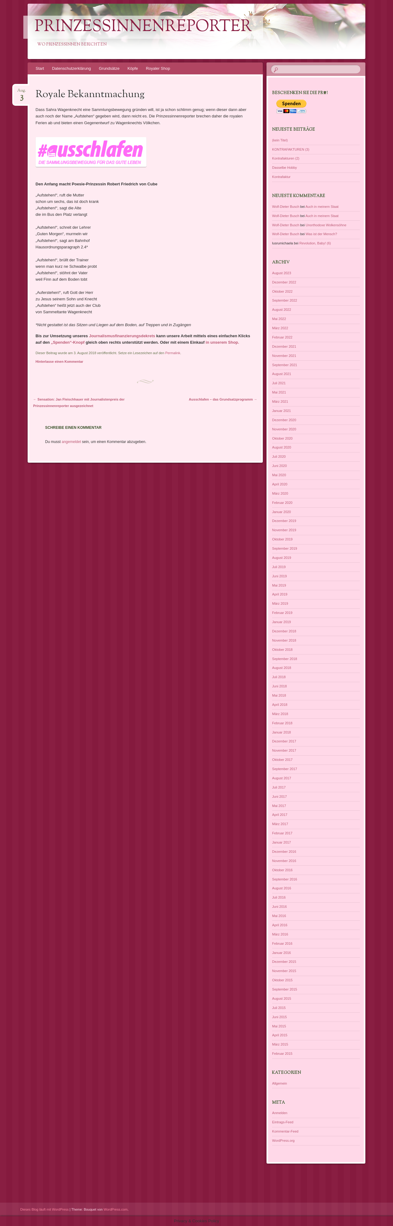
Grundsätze (109, 68)
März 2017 (280, 824)
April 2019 (279, 594)
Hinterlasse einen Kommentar (59, 361)
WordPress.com (116, 1209)
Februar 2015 (282, 1053)
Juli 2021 (279, 383)
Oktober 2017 (282, 759)
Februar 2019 (282, 613)
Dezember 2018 (284, 631)
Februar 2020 (282, 502)
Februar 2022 (282, 337)
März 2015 (280, 1044)
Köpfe (132, 68)
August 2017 (281, 778)
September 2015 (284, 989)
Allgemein (279, 1083)
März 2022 (280, 328)
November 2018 (284, 640)
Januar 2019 (281, 622)
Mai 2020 (279, 475)
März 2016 (280, 934)
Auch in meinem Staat (322, 206)
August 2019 (281, 558)
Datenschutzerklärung (71, 68)
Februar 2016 (282, 943)
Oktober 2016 (282, 870)
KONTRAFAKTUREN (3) (290, 149)
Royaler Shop (158, 68)
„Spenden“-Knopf (67, 342)
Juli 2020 (279, 456)
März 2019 (280, 603)
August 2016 (281, 888)
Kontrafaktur (281, 177)
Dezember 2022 (284, 282)
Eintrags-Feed (282, 1122)
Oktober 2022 (282, 291)
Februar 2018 (282, 723)
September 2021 (284, 365)
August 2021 (281, 374)
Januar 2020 (281, 512)
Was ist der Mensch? (321, 234)
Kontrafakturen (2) (285, 158)
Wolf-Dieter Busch (285, 206)
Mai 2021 (279, 392)
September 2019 (284, 548)
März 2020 (280, 493)
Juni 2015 (279, 1017)
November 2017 (284, 750)
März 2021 (280, 401)
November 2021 (284, 356)
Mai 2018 (279, 695)
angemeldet (71, 442)
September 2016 (284, 879)
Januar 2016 (281, 953)
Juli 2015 (279, 1008)
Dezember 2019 (284, 521)
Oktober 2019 (282, 539)
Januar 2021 (281, 411)
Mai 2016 (279, 916)
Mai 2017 (279, 806)
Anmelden (279, 1113)
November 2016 (284, 861)
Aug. (21, 92)
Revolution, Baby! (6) (315, 243)
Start (40, 68)
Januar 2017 (281, 842)
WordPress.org (283, 1140)
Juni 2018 (279, 686)
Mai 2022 (279, 319)
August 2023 (281, 273)
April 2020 (279, 484)
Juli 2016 (279, 897)
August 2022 (281, 309)
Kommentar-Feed (285, 1131)
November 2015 (284, 971)
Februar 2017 (282, 833)
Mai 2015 (279, 1026)
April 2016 (279, 925)
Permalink (172, 353)
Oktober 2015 (282, 980)
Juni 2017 (279, 796)
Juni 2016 (279, 906)
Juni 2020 (279, 466)
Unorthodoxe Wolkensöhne (326, 225)
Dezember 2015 (284, 961)
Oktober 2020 (282, 438)
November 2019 (284, 530)
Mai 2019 (279, 585)
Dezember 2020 (284, 420)
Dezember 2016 (284, 851)
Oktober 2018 (282, 649)
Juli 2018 (279, 677)
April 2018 (279, 704)
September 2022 (284, 300)
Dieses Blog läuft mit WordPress (44, 1209)
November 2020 (284, 429)
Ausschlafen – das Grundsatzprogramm (223, 399)
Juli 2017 (279, 787)
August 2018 (281, 668)
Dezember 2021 (284, 346)
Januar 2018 (281, 732)
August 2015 (281, 998)
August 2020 (281, 447)
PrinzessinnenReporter (143, 27)
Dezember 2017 (284, 741)
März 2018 (280, 714)
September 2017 (284, 769)
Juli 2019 (279, 567)
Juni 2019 (279, 576)
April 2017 (279, 815)
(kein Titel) (280, 140)
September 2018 (284, 659)
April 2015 (279, 1035)
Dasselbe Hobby (284, 167)
